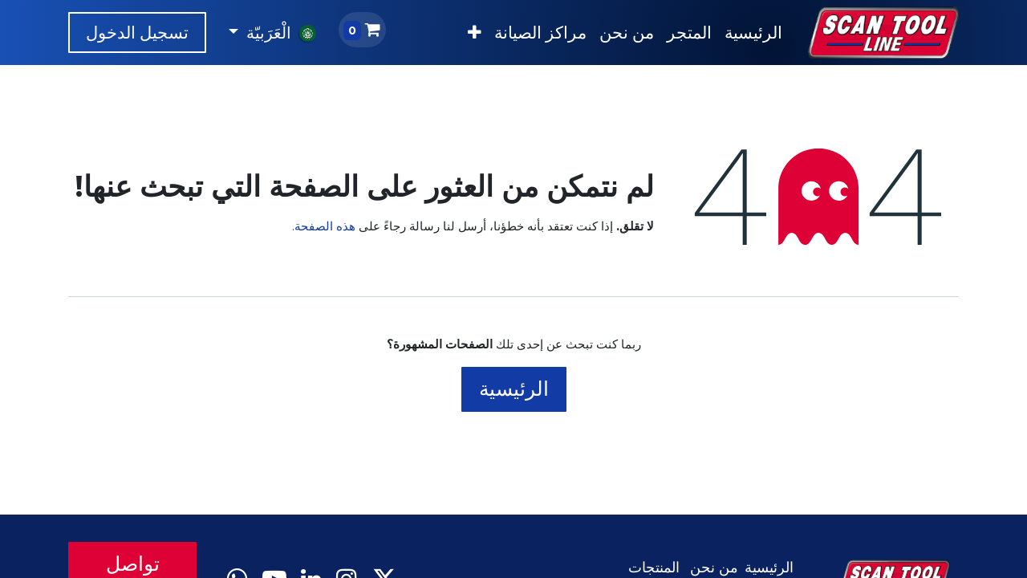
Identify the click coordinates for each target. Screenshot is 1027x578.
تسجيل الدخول (137, 32)
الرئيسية (514, 389)
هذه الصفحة (324, 226)
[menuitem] (753, 33)
